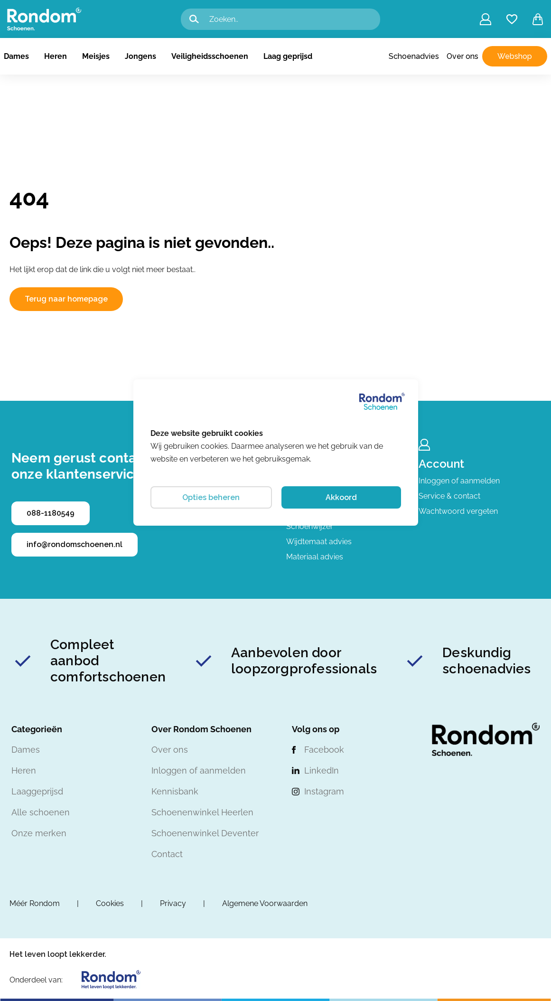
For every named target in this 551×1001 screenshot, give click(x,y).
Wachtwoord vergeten (458, 511)
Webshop (514, 56)
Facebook (324, 750)
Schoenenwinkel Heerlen (202, 812)
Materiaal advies (314, 556)
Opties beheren (211, 497)
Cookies (110, 903)
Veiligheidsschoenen (209, 56)
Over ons (462, 56)
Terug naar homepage (66, 298)
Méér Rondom (34, 903)
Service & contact (449, 495)
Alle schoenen (40, 812)
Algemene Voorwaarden (265, 903)
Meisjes (96, 56)
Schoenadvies (414, 56)
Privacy (173, 903)
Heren (55, 56)
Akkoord (341, 497)
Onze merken (38, 833)
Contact (167, 854)
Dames (16, 56)
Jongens (140, 56)
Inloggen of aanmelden (459, 480)
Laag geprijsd (287, 56)
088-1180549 (51, 513)
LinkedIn (321, 770)
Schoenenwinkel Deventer (205, 833)
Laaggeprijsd (37, 791)
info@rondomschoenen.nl (74, 544)
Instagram (324, 791)
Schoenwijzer (309, 526)
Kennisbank (174, 791)
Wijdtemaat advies (319, 541)
